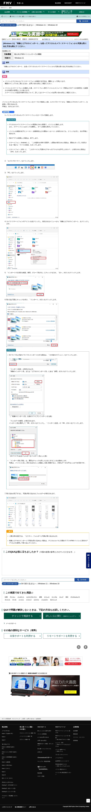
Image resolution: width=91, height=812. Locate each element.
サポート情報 (40, 776)
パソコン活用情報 (22, 12)
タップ (61, 597)
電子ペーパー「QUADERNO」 (43, 768)
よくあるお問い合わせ (43, 737)
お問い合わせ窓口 (37, 12)
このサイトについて (7, 807)
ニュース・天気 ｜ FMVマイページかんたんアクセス (63, 744)
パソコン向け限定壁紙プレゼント (63, 773)
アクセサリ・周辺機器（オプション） (10, 796)
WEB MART (68, 3)
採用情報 (75, 740)
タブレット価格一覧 (25, 739)
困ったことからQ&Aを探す (44, 730)
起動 (40, 597)
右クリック (53, 599)
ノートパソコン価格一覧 (26, 736)
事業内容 (75, 734)
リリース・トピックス (78, 737)
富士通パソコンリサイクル (44, 748)
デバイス (7, 599)
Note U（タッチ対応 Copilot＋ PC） (9, 752)
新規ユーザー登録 (15, 16)
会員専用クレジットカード (62, 761)
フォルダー (44, 599)
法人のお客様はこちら (83, 16)
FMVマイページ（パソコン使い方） (62, 731)
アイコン (12, 597)
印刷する (47, 39)
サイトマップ (16, 718)
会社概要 (75, 730)
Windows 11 (40, 25)
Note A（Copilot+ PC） (8, 733)
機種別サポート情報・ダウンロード (67, 12)
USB (6, 597)
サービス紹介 (52, 12)
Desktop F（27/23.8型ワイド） (10, 785)
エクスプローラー (31, 597)
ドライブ (28, 599)
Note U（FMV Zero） (7, 765)
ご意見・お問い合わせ (27, 718)
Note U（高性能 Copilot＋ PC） (8, 747)
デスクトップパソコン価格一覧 (28, 733)
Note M (4, 775)
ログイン (4, 16)
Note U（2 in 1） (6, 768)
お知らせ (81, 12)
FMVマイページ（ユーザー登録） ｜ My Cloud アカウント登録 (62, 737)
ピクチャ (36, 599)
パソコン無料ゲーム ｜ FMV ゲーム (60, 750)
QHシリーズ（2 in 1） (7, 778)
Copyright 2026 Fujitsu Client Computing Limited (76, 806)
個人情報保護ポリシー (20, 807)
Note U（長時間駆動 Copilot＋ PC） (9, 758)
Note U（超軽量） (6, 762)
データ (14, 599)
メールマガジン (59, 757)
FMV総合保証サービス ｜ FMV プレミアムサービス (62, 765)
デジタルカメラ (75, 597)
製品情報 (58, 3)
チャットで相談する (22, 616)
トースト (21, 599)
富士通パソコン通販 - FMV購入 (26, 728)
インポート (21, 597)
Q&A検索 (7, 12)
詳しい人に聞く (61, 616)
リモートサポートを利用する (62, 636)
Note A (3, 736)
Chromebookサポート (44, 757)
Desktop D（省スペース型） (9, 788)
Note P (3, 740)
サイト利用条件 (6, 718)
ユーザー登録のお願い (28, 16)
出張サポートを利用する (22, 636)
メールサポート (11, 623)
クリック (46, 597)
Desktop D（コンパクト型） (9, 791)
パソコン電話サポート (61, 769)
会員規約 (38, 718)
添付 (67, 597)
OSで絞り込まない (25, 25)
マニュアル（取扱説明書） (44, 761)
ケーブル (54, 597)
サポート (20, 3)
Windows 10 (51, 25)
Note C (3, 771)
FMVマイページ (80, 3)
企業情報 (76, 727)
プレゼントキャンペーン (61, 754)
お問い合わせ (32, 807)
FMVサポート (4, 7)
